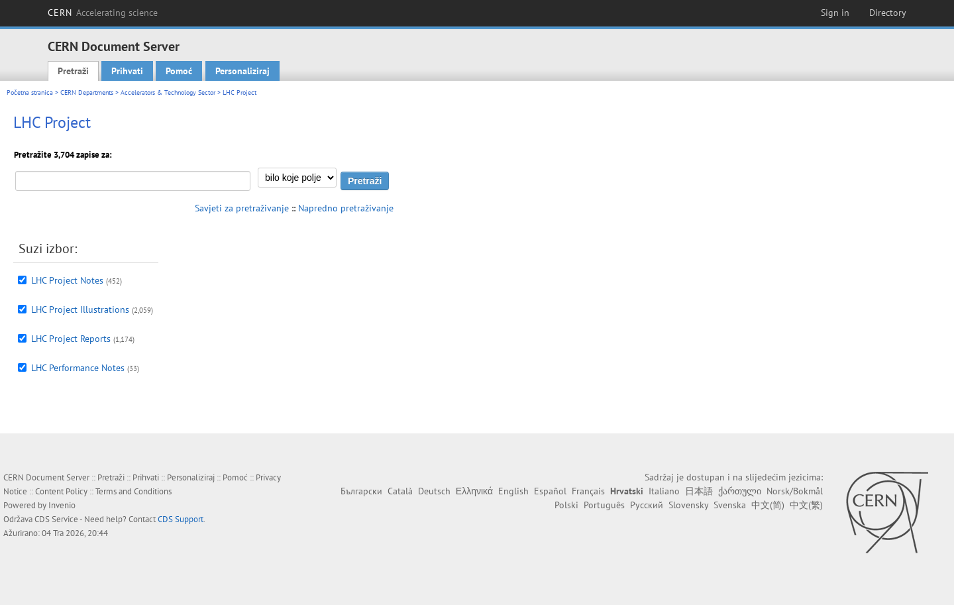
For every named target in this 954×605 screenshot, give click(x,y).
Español (550, 491)
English (513, 491)
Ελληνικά (474, 491)
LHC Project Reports (71, 339)
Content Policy (61, 491)
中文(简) (767, 505)
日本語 (699, 491)
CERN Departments (86, 92)
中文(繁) (806, 505)
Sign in (835, 13)
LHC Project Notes (67, 280)
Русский (646, 505)
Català (400, 491)
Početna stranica (30, 92)
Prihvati (127, 71)
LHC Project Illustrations (80, 309)
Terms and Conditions (133, 491)
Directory (887, 13)
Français (588, 491)
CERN (103, 13)
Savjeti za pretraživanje (242, 208)
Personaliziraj (242, 71)
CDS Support (180, 519)
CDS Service (56, 519)
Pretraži (73, 71)
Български (361, 491)
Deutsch (434, 491)
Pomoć (179, 71)
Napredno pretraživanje (346, 208)
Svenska (730, 505)
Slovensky (688, 505)
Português (604, 505)
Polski (566, 505)
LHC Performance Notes (78, 368)
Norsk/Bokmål (795, 491)
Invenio (62, 505)
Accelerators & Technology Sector (168, 92)
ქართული (739, 491)
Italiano (664, 491)
